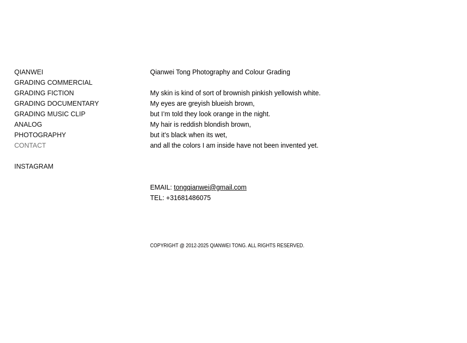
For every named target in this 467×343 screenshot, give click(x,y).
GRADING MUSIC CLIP (49, 114)
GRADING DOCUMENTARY (56, 103)
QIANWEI (28, 72)
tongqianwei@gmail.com (210, 187)
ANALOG (28, 124)
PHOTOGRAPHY (40, 135)
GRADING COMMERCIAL (53, 82)
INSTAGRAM (33, 166)
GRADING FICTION (44, 93)
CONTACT (30, 145)
